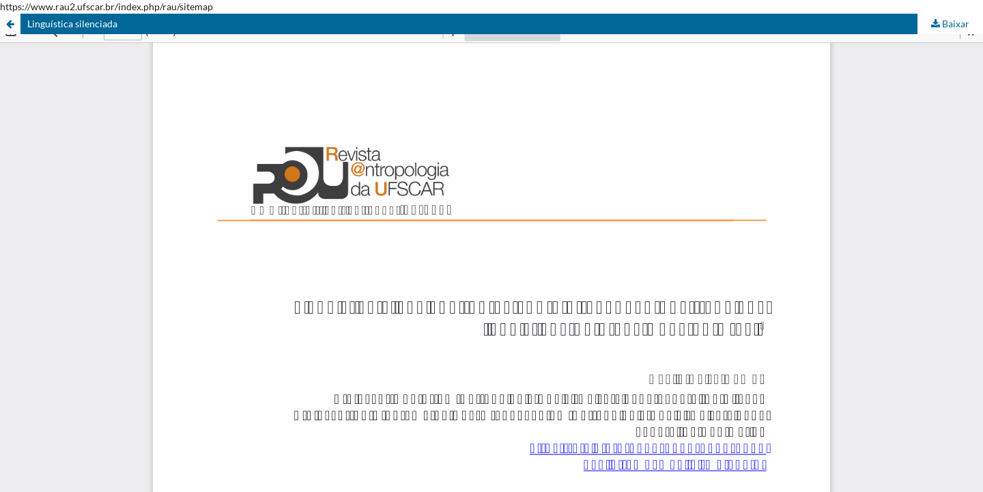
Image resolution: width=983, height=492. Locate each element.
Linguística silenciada (72, 23)
